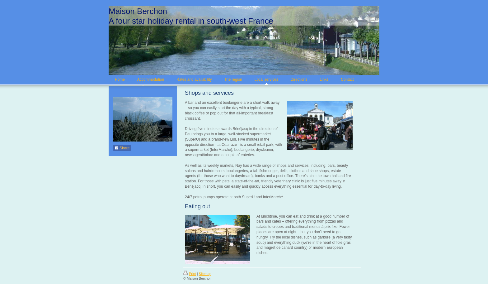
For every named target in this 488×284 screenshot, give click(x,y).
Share (122, 148)
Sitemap (205, 274)
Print (189, 274)
